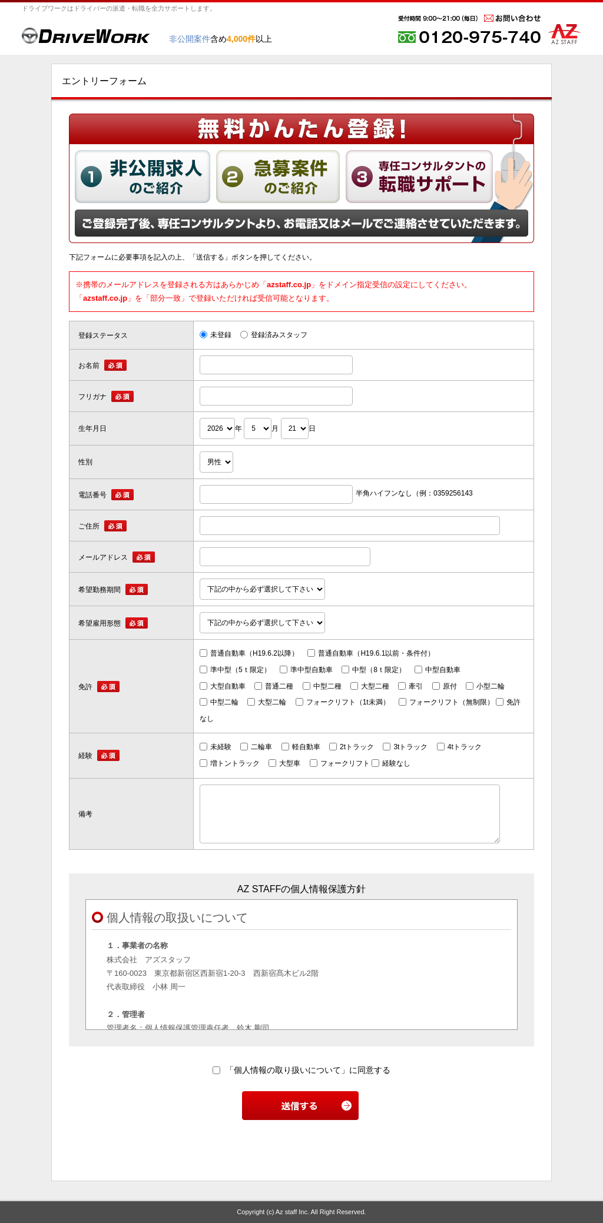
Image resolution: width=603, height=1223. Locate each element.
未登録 (215, 335)
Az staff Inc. (292, 1211)
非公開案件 (189, 39)
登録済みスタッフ (273, 335)
